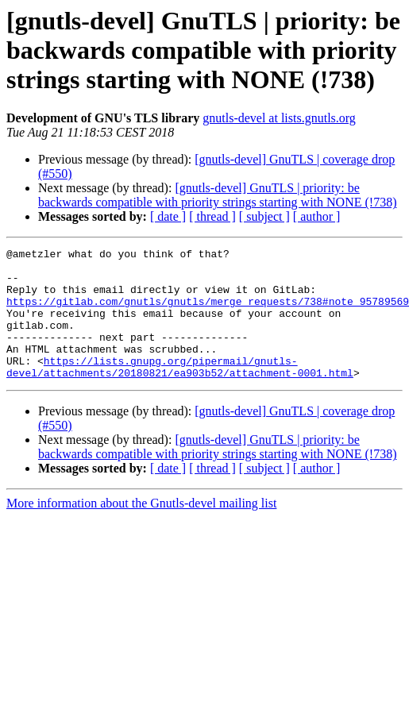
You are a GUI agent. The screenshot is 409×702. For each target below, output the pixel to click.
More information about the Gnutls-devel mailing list (141, 529)
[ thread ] (212, 216)
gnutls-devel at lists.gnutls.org (279, 118)
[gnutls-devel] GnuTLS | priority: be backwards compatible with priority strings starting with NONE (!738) (217, 195)
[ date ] (168, 216)
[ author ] (317, 216)
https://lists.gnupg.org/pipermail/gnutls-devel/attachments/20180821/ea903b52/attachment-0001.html (179, 391)
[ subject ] (264, 216)
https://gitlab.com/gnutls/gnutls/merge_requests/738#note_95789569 (207, 313)
